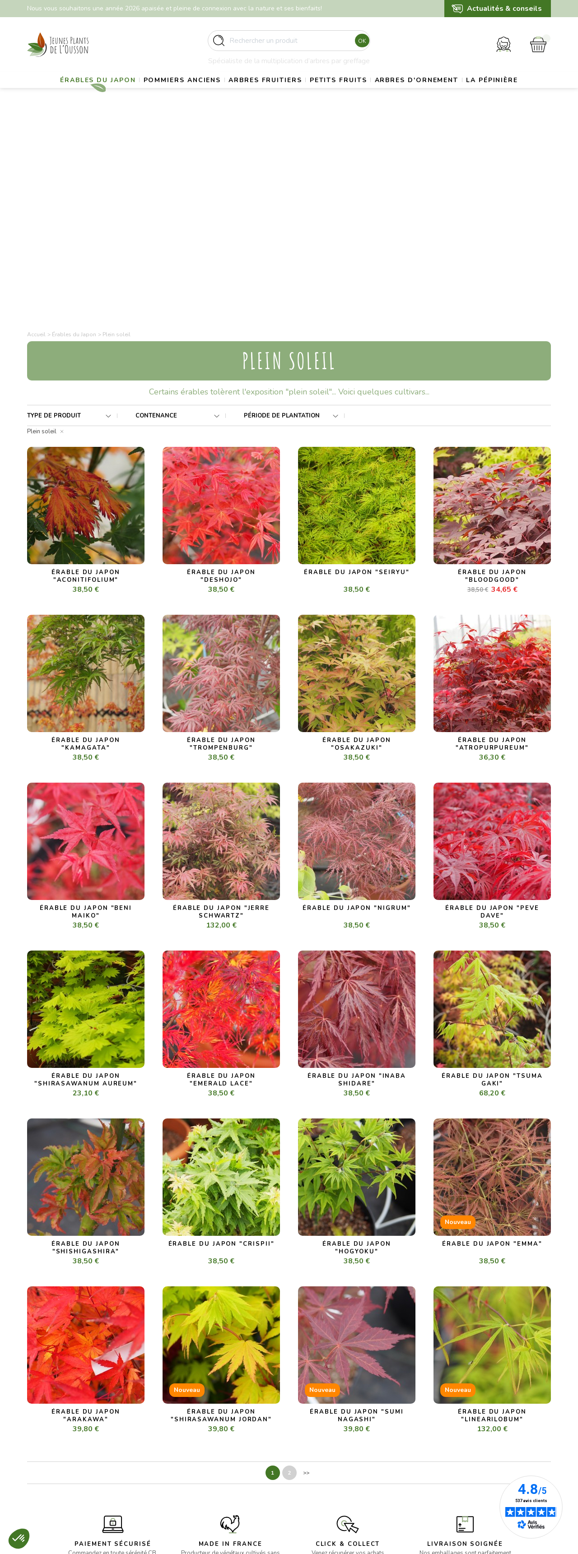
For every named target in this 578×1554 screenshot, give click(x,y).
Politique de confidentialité (336, 1476)
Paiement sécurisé (324, 1465)
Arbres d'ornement (466, 92)
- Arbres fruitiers (186, 1454)
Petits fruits (377, 92)
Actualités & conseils (504, 9)
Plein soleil (41, 231)
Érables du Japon (108, 92)
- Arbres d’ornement (191, 1476)
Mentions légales (322, 1443)
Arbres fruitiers (295, 92)
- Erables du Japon (189, 1421)
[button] (19, 1538)
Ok (360, 44)
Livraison (310, 1432)
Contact (309, 1487)
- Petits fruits (181, 1465)
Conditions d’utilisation (330, 1454)
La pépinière (289, 115)
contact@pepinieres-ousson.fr (70, 1477)
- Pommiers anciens (191, 1443)
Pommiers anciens (202, 92)
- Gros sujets (181, 1432)
